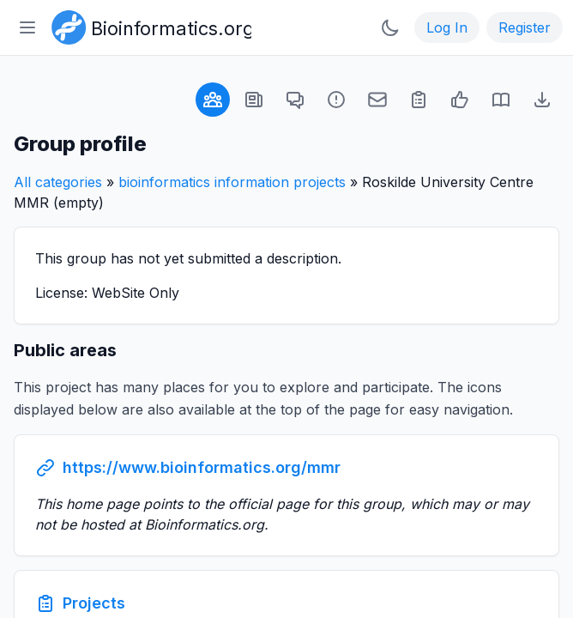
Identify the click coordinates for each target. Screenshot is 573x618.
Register (524, 27)
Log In (446, 27)
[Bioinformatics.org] (148, 25)
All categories (58, 182)
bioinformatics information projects (232, 182)
